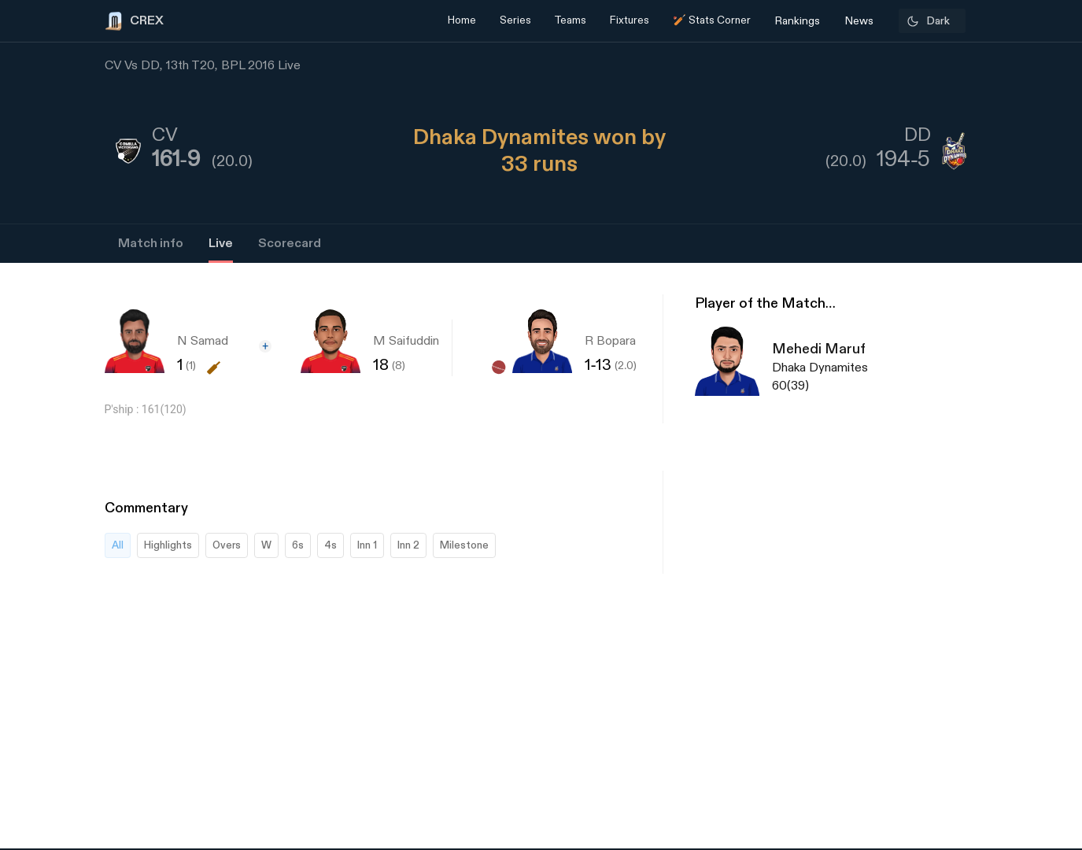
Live (221, 243)
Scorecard (289, 243)
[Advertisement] (1023, 610)
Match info (150, 243)
